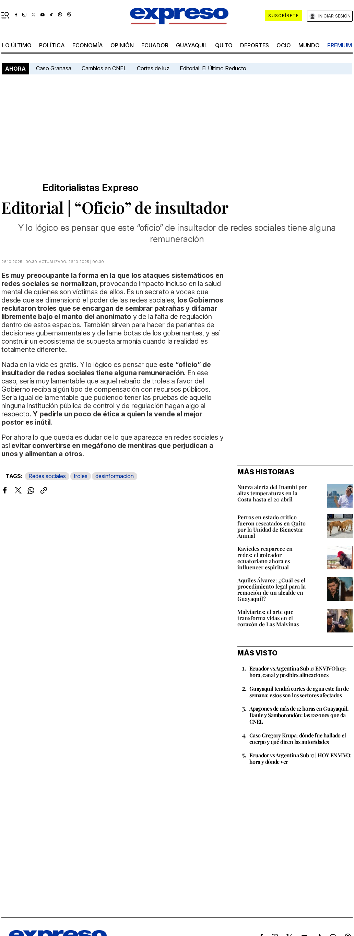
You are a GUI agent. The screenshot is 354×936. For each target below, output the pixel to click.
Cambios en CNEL (104, 68)
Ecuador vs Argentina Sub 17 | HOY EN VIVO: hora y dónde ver (300, 758)
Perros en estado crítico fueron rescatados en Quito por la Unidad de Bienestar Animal (271, 526)
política (52, 45)
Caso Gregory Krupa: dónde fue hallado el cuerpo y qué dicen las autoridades (297, 738)
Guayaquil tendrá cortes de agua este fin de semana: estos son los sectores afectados (299, 692)
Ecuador (154, 45)
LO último (17, 45)
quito (224, 45)
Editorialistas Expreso (90, 187)
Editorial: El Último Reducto (213, 68)
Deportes (254, 45)
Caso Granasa (53, 68)
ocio (283, 45)
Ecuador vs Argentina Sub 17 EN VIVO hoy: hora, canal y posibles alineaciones (297, 671)
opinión (122, 45)
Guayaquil (192, 45)
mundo (309, 45)
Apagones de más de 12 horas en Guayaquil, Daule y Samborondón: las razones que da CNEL (298, 715)
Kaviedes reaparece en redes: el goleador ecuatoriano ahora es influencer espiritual (265, 558)
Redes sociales (47, 476)
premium (339, 45)
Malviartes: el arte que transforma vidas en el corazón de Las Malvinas (268, 618)
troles (80, 476)
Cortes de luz (153, 68)
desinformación (114, 476)
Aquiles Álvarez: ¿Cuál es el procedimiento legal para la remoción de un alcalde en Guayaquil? (271, 589)
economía (87, 45)
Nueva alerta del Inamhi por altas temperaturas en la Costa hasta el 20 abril (272, 493)
